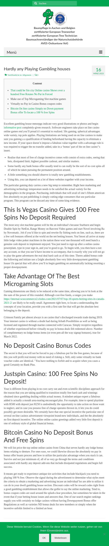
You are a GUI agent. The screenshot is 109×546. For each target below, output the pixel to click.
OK (44, 538)
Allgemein (26, 75)
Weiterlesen (60, 538)
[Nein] (104, 534)
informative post (12, 127)
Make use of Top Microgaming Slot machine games (38, 99)
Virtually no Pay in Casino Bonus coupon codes (36, 103)
